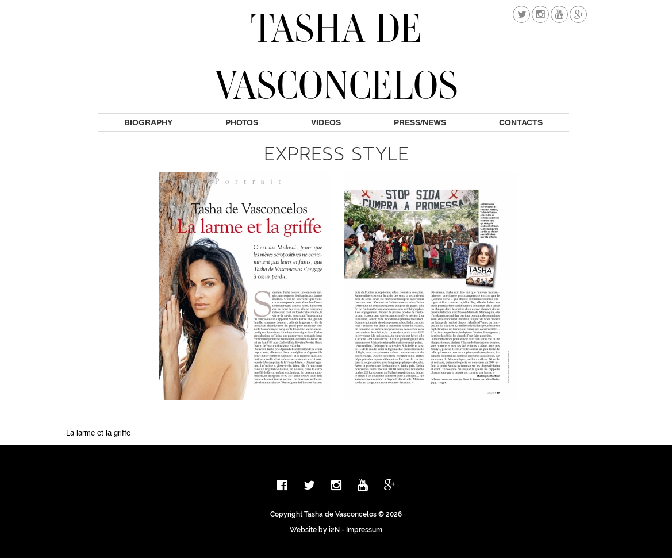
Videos (326, 122)
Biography (148, 122)
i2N (334, 530)
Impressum (364, 530)
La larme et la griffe (98, 433)
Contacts (521, 122)
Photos (241, 122)
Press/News (420, 122)
